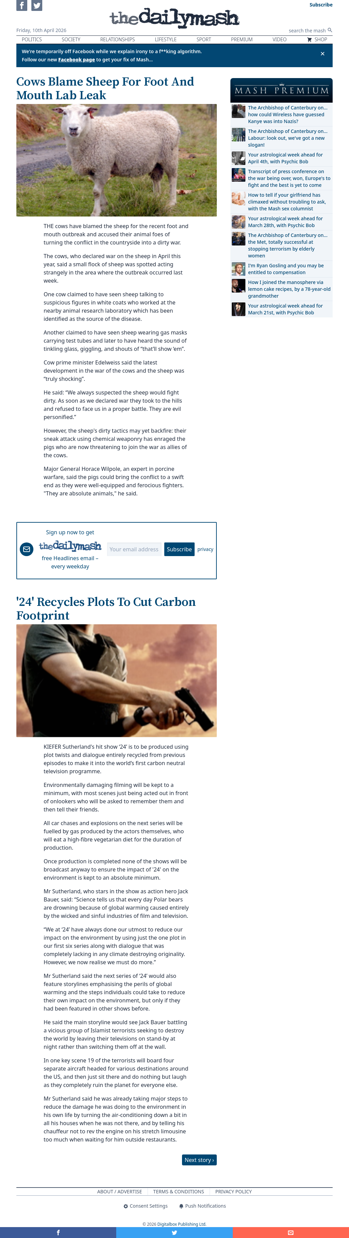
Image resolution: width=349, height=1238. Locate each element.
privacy (205, 549)
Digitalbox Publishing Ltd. (182, 1224)
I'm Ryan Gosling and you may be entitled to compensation (286, 268)
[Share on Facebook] (58, 1232)
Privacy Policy (233, 1191)
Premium (242, 39)
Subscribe (179, 549)
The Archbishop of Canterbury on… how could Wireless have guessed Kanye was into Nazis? (288, 114)
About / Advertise (119, 1191)
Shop (317, 39)
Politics (32, 39)
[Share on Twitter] (174, 1232)
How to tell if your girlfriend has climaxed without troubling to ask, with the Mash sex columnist (287, 202)
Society (71, 39)
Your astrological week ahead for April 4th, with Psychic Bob (285, 158)
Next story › (199, 1160)
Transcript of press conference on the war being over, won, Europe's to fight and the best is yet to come (289, 178)
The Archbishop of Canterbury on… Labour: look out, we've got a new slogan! (288, 138)
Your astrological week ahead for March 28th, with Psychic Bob (285, 221)
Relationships (117, 39)
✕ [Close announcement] (322, 53)
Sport (204, 39)
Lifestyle (166, 39)
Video (280, 39)
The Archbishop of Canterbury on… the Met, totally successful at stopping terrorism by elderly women (288, 245)
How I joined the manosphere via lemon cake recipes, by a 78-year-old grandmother (289, 289)
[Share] (291, 1232)
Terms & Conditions (178, 1191)
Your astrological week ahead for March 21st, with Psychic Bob (285, 309)
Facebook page (76, 59)
